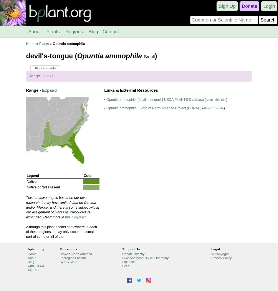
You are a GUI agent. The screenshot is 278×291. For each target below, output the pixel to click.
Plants (53, 31)
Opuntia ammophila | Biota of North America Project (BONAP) (153, 108)
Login (269, 6)
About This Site (216, 99)
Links (48, 76)
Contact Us (36, 266)
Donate (249, 6)
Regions (74, 31)
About (34, 31)
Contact (111, 31)
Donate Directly (133, 254)
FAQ (125, 266)
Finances (129, 262)
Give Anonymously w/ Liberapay (145, 258)
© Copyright (219, 254)
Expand (49, 90)
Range (34, 76)
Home (30, 44)
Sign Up (227, 6)
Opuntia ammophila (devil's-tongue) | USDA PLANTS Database (155, 99)
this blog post (75, 217)
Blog (93, 31)
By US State (68, 262)
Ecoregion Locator (73, 258)
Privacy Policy (221, 258)
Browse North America (76, 254)
